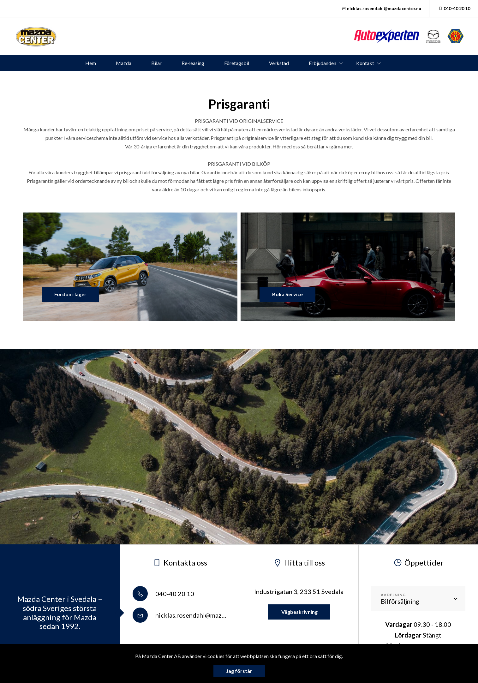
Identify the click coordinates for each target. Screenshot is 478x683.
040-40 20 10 (453, 8)
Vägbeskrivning (299, 612)
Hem (90, 63)
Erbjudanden (322, 63)
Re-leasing (193, 63)
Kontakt (365, 63)
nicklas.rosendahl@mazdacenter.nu (381, 8)
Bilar (156, 63)
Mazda (123, 63)
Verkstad (279, 63)
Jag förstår (239, 671)
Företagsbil (236, 63)
